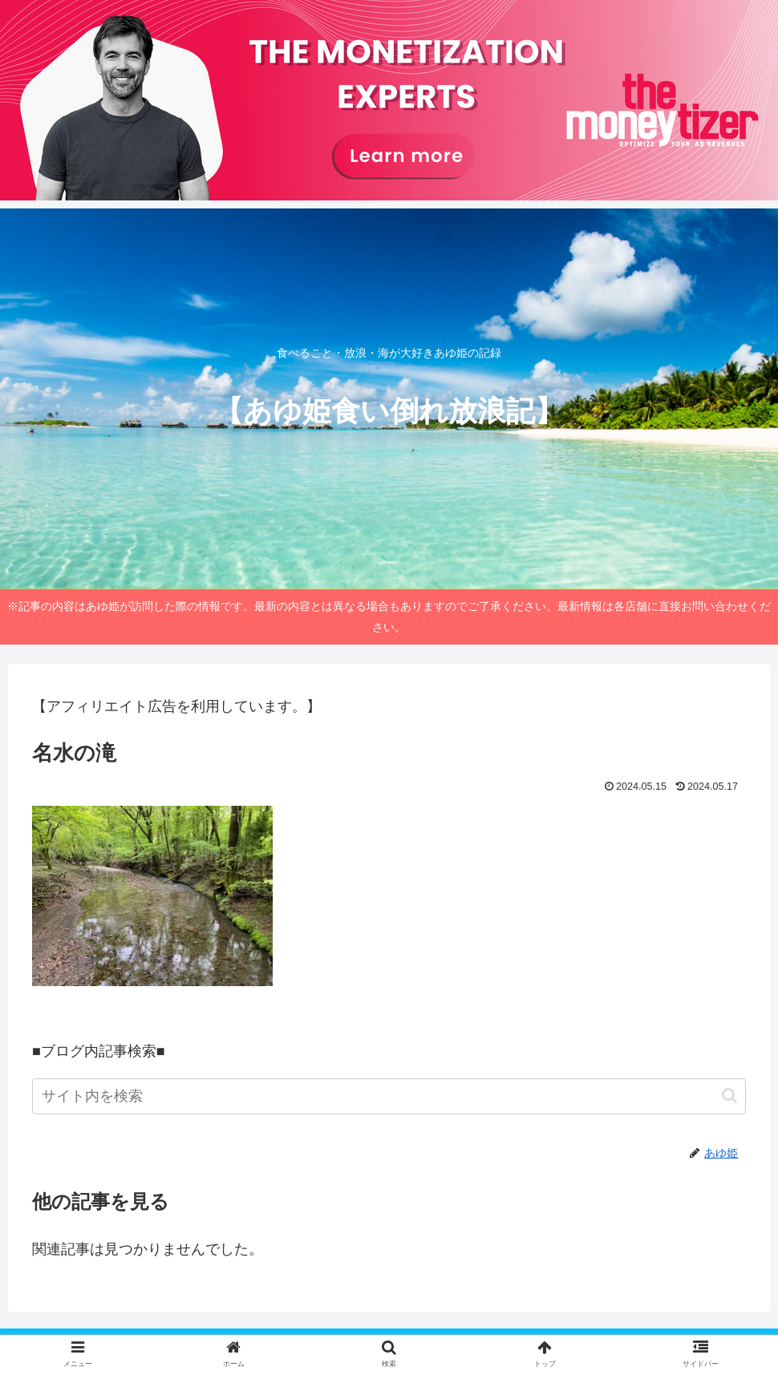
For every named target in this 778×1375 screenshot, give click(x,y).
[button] (729, 1095)
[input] (389, 1096)
